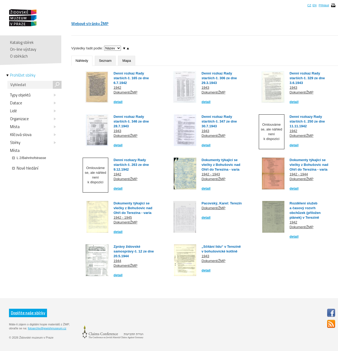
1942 (117, 88)
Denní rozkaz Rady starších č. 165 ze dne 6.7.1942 (131, 78)
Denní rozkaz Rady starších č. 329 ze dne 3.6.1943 (307, 78)
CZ (309, 5)
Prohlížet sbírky (22, 75)
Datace (33, 103)
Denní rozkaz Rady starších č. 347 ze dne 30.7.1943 (219, 121)
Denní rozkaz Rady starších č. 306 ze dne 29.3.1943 (219, 78)
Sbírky (33, 142)
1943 (205, 88)
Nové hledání (25, 168)
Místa (33, 126)
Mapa (126, 61)
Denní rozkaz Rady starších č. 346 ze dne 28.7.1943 (131, 121)
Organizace (33, 118)
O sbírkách (19, 56)
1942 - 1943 (210, 174)
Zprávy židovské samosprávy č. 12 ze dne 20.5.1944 (134, 251)
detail (118, 102)
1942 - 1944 (299, 174)
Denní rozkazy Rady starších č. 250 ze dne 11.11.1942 (307, 121)
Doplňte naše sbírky (28, 313)
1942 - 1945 (123, 217)
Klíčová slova (33, 134)
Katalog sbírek (22, 42)
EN (314, 5)
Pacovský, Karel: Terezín (221, 203)
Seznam (105, 61)
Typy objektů (33, 95)
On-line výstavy (23, 49)
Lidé (33, 111)
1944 (117, 261)
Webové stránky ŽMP (90, 24)
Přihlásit (324, 5)
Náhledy (82, 61)
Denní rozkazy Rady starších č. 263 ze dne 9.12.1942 (131, 164)
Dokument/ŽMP (125, 92)
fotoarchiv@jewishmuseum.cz (47, 328)
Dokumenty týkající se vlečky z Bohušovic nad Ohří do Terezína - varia (220, 164)
